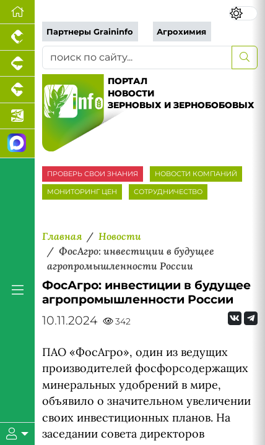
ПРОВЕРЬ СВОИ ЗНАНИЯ (92, 173)
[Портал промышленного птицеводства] (17, 37)
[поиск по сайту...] (137, 57)
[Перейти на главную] (17, 12)
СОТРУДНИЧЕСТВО (168, 191)
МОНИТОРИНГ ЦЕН (82, 191)
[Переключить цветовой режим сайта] (243, 13)
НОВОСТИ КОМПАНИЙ (196, 173)
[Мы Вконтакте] (234, 318)
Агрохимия (181, 31)
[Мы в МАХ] (17, 143)
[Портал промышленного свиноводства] (17, 64)
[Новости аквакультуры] (17, 116)
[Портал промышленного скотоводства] (17, 90)
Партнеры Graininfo (89, 31)
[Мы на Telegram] (251, 318)
